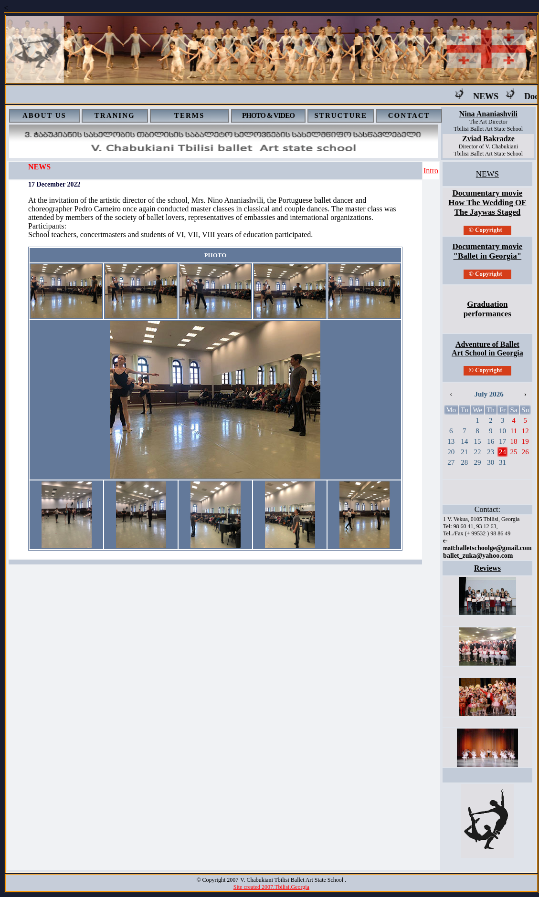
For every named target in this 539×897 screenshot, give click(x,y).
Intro (430, 171)
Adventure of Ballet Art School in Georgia (487, 348)
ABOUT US (44, 115)
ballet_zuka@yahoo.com (478, 555)
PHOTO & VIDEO (268, 115)
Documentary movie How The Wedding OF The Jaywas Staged (487, 202)
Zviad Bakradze (488, 139)
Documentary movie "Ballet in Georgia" (487, 251)
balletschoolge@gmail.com (494, 548)
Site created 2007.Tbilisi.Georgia (271, 887)
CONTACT (409, 115)
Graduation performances (487, 309)
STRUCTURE (341, 115)
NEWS (493, 96)
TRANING (115, 115)
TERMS (189, 115)
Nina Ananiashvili (488, 114)
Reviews (487, 568)
